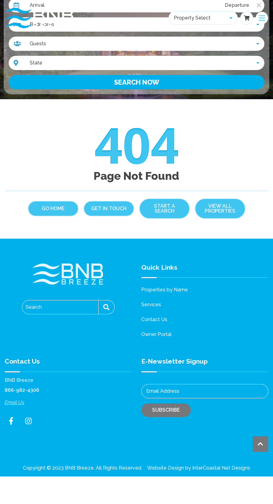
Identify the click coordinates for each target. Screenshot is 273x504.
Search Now (136, 82)
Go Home (53, 208)
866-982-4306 (22, 390)
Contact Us (154, 319)
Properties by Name (164, 290)
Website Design (165, 468)
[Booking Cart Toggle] (246, 17)
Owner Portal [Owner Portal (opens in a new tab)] (156, 334)
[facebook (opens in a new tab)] (12, 420)
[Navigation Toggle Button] (262, 18)
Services (151, 304)
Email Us (14, 402)
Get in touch (108, 208)
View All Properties (220, 208)
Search (34, 307)
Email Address (162, 391)
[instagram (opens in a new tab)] (28, 420)
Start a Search (164, 208)
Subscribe (166, 410)
